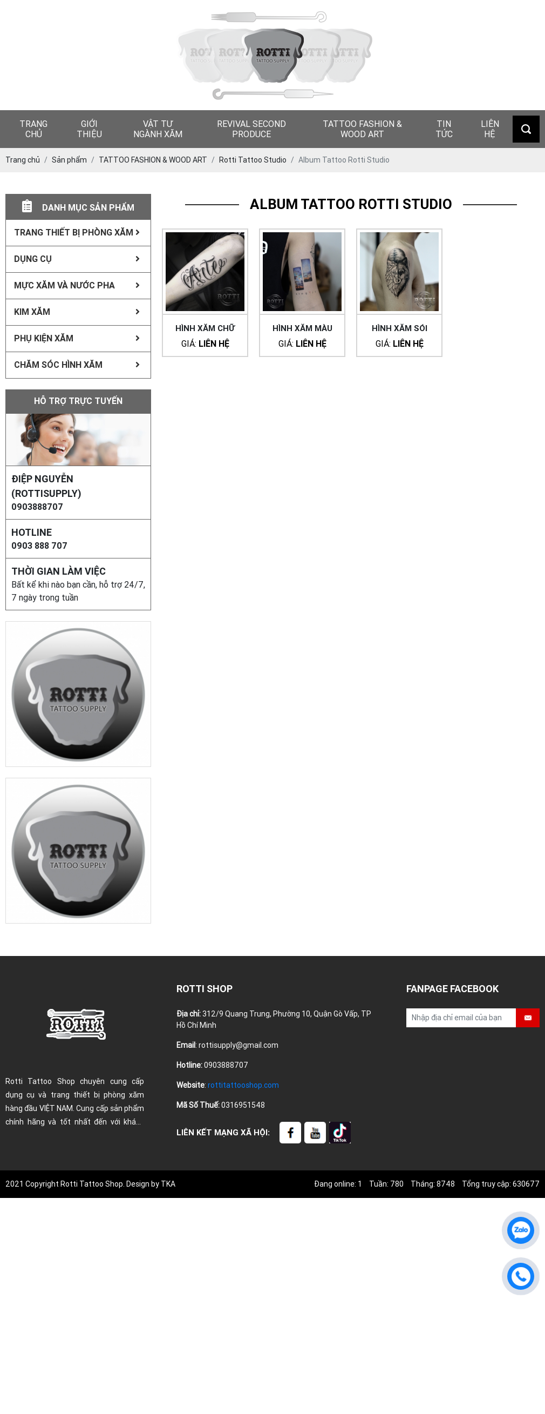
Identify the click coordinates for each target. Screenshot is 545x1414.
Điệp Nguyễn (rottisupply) (46, 486)
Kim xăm (77, 312)
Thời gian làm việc (58, 571)
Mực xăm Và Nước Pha (77, 285)
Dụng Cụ (77, 259)
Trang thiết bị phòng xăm (77, 232)
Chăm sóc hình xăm (77, 365)
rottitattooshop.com (243, 1085)
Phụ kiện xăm (77, 338)
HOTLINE (31, 532)
